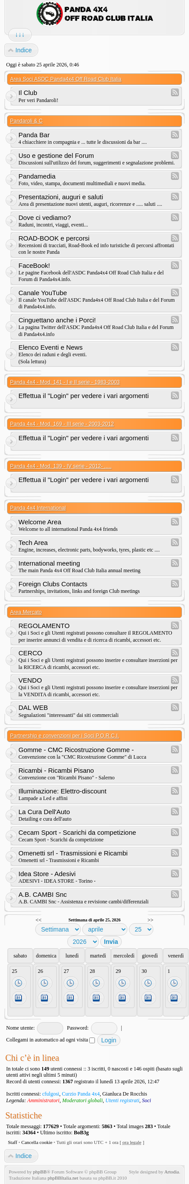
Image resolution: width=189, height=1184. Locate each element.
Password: (77, 1028)
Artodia (171, 1171)
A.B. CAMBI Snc (42, 894)
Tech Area (33, 542)
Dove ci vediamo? (44, 217)
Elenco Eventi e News (50, 347)
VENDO (30, 680)
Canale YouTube (42, 292)
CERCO (30, 653)
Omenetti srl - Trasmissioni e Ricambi (72, 853)
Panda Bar (34, 135)
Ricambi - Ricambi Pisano (56, 770)
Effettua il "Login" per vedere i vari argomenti (83, 395)
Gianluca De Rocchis (124, 1094)
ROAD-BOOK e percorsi (54, 238)
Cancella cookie (37, 1142)
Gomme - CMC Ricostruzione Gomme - (76, 749)
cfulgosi (50, 1094)
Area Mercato (26, 612)
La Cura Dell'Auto (44, 811)
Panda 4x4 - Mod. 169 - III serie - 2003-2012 (62, 424)
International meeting (49, 563)
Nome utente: (20, 1028)
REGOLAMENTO (43, 625)
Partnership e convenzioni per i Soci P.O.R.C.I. (64, 736)
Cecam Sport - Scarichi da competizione (77, 832)
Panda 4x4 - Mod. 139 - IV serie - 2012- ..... (61, 466)
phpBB (40, 1171)
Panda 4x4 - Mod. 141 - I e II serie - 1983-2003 (65, 382)
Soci (146, 1100)
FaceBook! (34, 265)
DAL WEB (33, 707)
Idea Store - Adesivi (47, 873)
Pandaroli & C (26, 121)
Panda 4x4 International (38, 508)
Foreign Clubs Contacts (52, 584)
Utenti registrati (122, 1100)
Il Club (27, 92)
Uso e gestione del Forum (56, 155)
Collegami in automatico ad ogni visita (50, 1040)
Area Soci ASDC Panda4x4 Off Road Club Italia (65, 79)
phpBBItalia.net (62, 1177)
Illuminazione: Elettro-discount (62, 791)
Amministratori (43, 1100)
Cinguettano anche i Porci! (57, 320)
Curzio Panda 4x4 (81, 1094)
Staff (12, 1142)
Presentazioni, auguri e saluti (60, 197)
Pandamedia (36, 176)
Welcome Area (39, 522)
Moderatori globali (82, 1100)
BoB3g (81, 1132)
